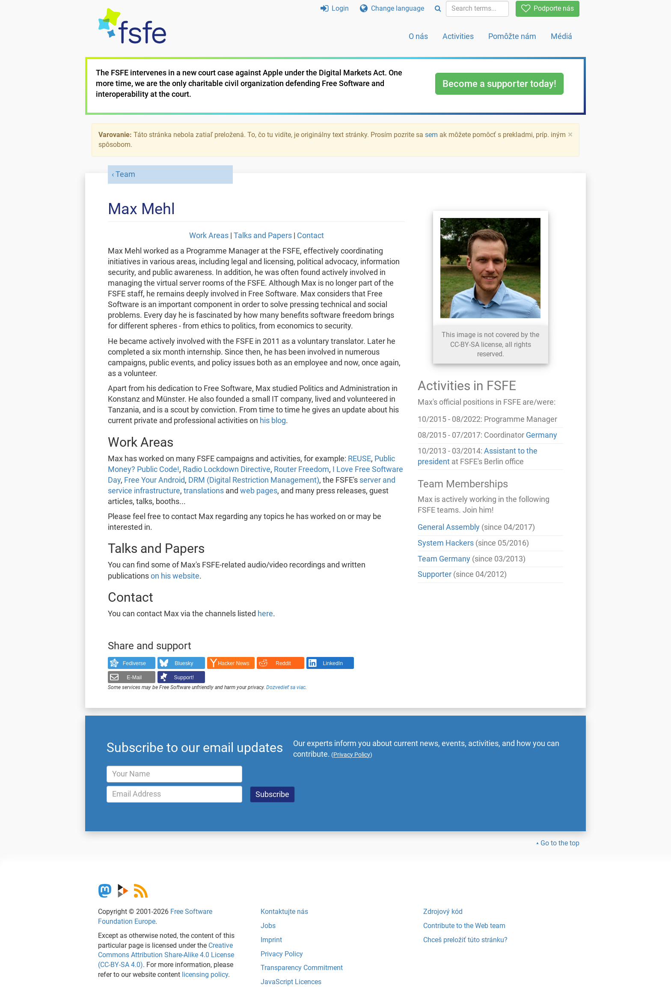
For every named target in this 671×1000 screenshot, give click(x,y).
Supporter (434, 574)
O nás (418, 36)
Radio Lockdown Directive (226, 469)
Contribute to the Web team (464, 926)
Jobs (268, 926)
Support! (184, 678)
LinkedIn (333, 663)
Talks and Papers (263, 235)
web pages (258, 491)
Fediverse (134, 663)
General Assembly (449, 527)
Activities (458, 36)
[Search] (438, 8)
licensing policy (205, 974)
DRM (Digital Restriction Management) (253, 480)
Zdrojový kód (443, 911)
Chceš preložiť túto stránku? (465, 940)
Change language (392, 8)
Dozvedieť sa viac (286, 687)
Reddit (283, 663)
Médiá (561, 36)
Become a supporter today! (499, 83)
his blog (273, 420)
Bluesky (184, 663)
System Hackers (446, 543)
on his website (175, 576)
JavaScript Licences (291, 982)
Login (335, 8)
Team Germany (444, 559)
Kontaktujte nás (284, 911)
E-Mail (134, 678)
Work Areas (209, 235)
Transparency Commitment (302, 968)
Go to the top (559, 843)
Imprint (271, 940)
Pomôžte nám (512, 36)
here (265, 613)
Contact (310, 235)
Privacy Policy (282, 954)
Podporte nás (547, 8)
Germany (541, 435)
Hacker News (233, 663)
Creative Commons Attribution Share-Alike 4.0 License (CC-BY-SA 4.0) (166, 955)
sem (431, 135)
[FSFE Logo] (132, 26)
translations (204, 491)
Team (125, 174)
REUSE (359, 458)
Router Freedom (301, 469)
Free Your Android (154, 480)
